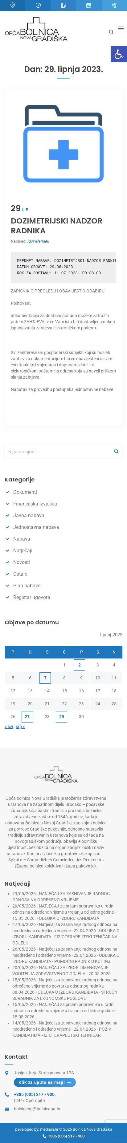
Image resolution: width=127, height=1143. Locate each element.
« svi (9, 726)
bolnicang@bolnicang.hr (37, 1108)
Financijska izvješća (35, 504)
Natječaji (22, 550)
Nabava (21, 539)
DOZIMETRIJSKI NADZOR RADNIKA (56, 225)
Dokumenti (25, 492)
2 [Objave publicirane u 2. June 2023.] (79, 664)
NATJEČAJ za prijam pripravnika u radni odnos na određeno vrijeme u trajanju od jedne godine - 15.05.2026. (64, 1010)
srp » (20, 726)
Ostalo (20, 574)
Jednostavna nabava (36, 527)
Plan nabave (26, 586)
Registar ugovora (31, 597)
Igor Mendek (38, 241)
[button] (119, 54)
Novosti (21, 562)
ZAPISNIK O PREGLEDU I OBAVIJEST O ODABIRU (57, 290)
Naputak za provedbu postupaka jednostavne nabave (62, 389)
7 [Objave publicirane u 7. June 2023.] (45, 677)
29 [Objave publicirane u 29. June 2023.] (61, 716)
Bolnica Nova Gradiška (92, 1129)
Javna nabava (28, 515)
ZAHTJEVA (34, 321)
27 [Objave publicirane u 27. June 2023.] (27, 716)
